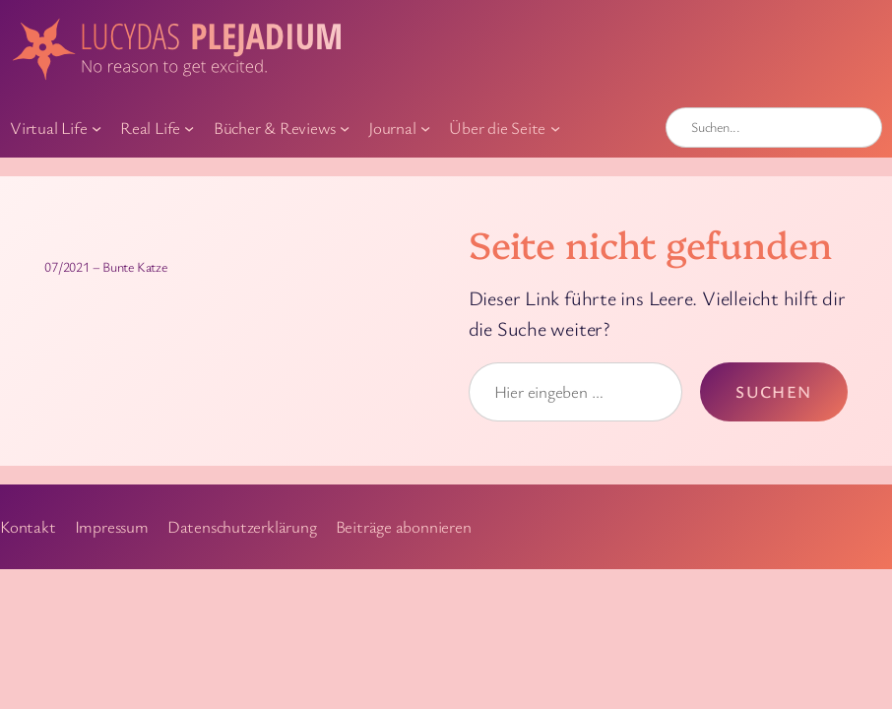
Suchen (773, 391)
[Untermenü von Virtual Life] (96, 127)
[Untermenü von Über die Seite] (555, 127)
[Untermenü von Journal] (425, 127)
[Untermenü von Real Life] (189, 127)
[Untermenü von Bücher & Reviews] (345, 127)
